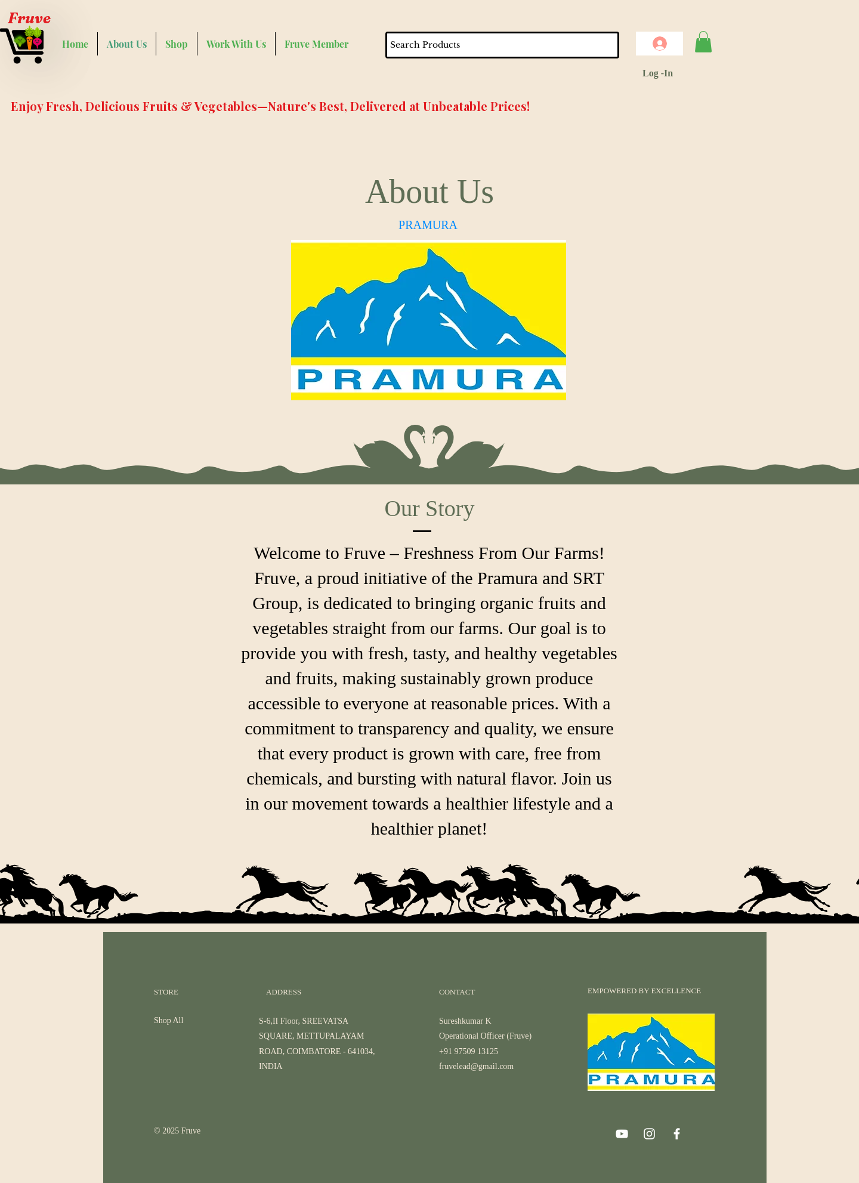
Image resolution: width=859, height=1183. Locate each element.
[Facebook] (676, 1133)
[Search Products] (486, 45)
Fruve (29, 18)
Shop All (168, 1020)
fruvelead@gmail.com (476, 1066)
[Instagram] (649, 1133)
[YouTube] (621, 1133)
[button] (703, 41)
